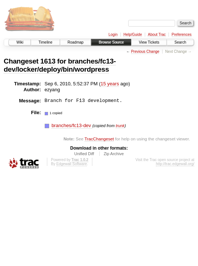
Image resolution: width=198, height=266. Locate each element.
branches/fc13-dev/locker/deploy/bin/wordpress (60, 65)
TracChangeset (99, 138)
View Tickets (149, 42)
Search (180, 42)
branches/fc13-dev (71, 125)
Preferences (182, 35)
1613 (47, 61)
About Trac (156, 35)
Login (113, 35)
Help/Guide (132, 35)
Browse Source (111, 42)
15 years (109, 83)
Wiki (19, 42)
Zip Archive (114, 153)
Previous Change (145, 52)
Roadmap (75, 42)
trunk (120, 125)
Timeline (45, 42)
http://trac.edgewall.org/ (175, 164)
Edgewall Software (71, 164)
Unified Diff (84, 153)
